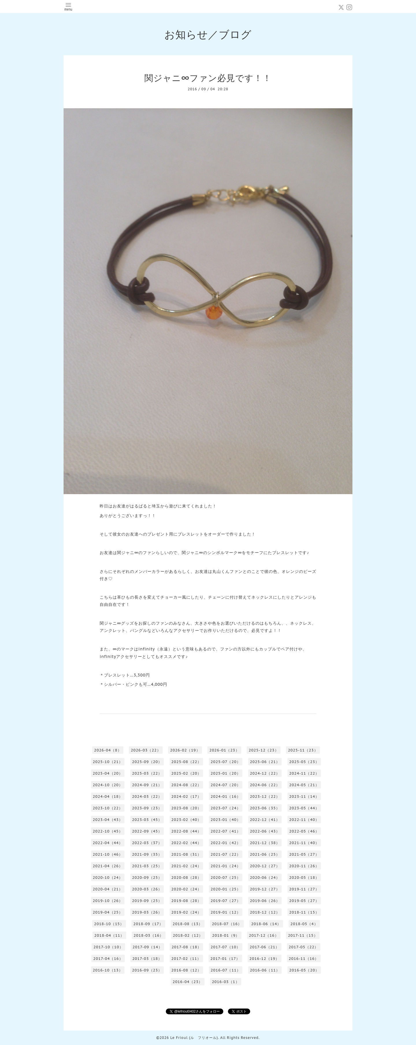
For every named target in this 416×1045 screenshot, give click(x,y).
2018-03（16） (148, 935)
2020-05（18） (304, 877)
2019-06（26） (265, 900)
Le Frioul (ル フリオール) (194, 1037)
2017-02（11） (186, 958)
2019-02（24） (186, 912)
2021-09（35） (147, 854)
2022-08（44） (186, 831)
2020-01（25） (226, 889)
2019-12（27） (265, 889)
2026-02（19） (185, 750)
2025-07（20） (226, 761)
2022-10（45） (108, 831)
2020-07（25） (226, 877)
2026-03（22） (146, 750)
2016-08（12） (186, 970)
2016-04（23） (187, 981)
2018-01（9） (225, 935)
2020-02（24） (186, 889)
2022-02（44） (186, 842)
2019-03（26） (147, 912)
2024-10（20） (108, 784)
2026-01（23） (224, 750)
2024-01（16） (226, 796)
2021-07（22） (226, 854)
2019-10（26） (108, 900)
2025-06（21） (265, 761)
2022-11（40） (304, 819)
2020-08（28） (186, 877)
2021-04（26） (108, 866)
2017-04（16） (108, 958)
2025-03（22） (147, 773)
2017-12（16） (263, 935)
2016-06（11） (265, 970)
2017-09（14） (147, 947)
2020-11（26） (304, 866)
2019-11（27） (304, 889)
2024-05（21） (304, 784)
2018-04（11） (109, 935)
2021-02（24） (186, 866)
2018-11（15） (304, 912)
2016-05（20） (304, 970)
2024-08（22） (186, 784)
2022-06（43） (265, 831)
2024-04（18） (108, 796)
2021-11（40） (304, 842)
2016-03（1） (225, 981)
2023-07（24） (226, 808)
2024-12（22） (265, 773)
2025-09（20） (147, 761)
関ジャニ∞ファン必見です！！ (208, 77)
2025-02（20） (186, 773)
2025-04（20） (108, 773)
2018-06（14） (266, 923)
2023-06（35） (265, 808)
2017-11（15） (303, 935)
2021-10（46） (108, 854)
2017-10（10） (108, 947)
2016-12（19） (264, 958)
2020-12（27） (265, 866)
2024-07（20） (226, 784)
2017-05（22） (303, 947)
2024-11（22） (304, 773)
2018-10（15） (109, 923)
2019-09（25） (147, 900)
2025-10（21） (108, 761)
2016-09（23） (147, 970)
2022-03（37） (147, 842)
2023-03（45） (147, 819)
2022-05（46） (304, 831)
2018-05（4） (304, 923)
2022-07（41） (226, 831)
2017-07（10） (225, 947)
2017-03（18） (147, 958)
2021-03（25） (147, 866)
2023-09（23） (147, 808)
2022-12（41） (265, 819)
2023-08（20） (186, 808)
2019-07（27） (226, 900)
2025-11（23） (303, 750)
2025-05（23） (304, 761)
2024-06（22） (265, 784)
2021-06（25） (265, 854)
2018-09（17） (148, 923)
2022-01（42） (226, 842)
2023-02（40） (186, 819)
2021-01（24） (226, 866)
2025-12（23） (264, 750)
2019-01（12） (226, 912)
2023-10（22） (108, 808)
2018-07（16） (227, 923)
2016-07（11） (226, 970)
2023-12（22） (265, 796)
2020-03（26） (147, 889)
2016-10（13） (108, 970)
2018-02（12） (188, 935)
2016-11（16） (304, 958)
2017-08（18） (186, 947)
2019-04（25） (108, 912)
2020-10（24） (108, 877)
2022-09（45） (147, 831)
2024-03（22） (147, 796)
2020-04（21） (108, 889)
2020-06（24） (265, 877)
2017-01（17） (225, 958)
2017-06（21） (264, 947)
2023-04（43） (108, 819)
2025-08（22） (186, 761)
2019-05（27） (304, 900)
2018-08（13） (187, 923)
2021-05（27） (304, 854)
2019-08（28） (186, 900)
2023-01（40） (226, 819)
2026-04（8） (107, 750)
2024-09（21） (147, 784)
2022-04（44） (108, 842)
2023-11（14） (304, 796)
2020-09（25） (147, 877)
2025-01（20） (226, 773)
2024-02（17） (186, 796)
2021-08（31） (186, 854)
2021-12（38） (265, 842)
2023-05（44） (304, 808)
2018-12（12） (265, 912)
